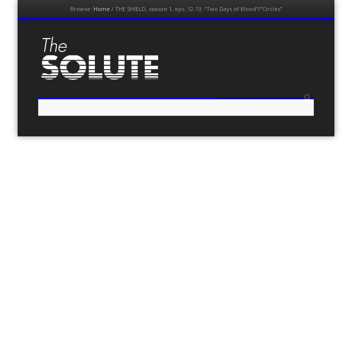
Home (101, 9)
